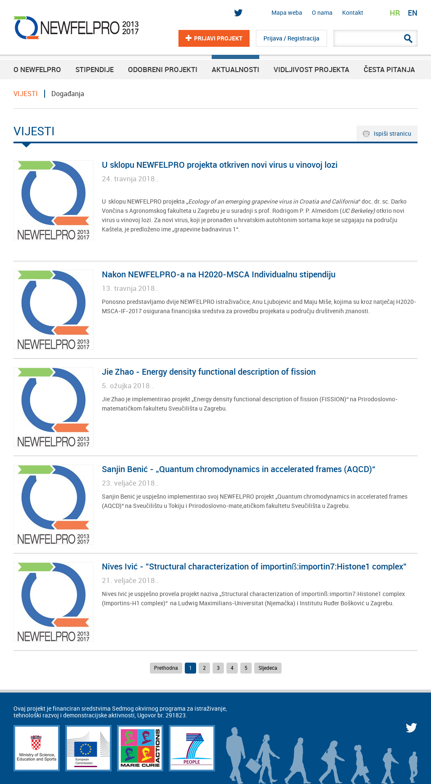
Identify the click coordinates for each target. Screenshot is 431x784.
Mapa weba (286, 12)
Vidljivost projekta (311, 69)
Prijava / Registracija (291, 38)
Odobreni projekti (162, 69)
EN (413, 12)
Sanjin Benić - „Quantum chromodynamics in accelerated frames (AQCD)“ (238, 469)
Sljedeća (267, 668)
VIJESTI (25, 94)
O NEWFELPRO (37, 69)
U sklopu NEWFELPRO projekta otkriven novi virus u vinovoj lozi (220, 165)
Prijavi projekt (218, 38)
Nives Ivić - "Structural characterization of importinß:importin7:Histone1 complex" (254, 567)
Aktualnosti (235, 69)
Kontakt (352, 12)
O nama (322, 12)
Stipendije (94, 69)
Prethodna (166, 668)
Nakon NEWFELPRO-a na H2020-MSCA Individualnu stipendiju (218, 274)
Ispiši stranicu (392, 133)
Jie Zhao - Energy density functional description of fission (209, 372)
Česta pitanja (389, 69)
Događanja (67, 94)
